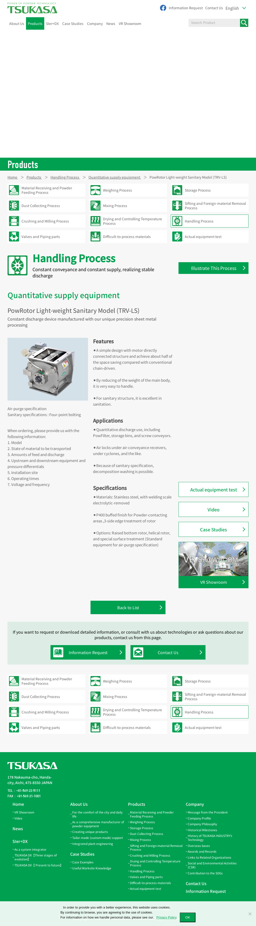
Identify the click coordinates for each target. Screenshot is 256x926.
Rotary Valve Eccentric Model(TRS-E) (216, 328)
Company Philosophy (202, 824)
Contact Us (214, 7)
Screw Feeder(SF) (203, 414)
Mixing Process (140, 839)
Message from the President (208, 812)
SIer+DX (52, 23)
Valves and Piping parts (146, 877)
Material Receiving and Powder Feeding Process (152, 814)
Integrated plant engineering (92, 843)
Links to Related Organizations (209, 857)
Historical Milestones (202, 830)
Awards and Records (202, 851)
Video (214, 509)
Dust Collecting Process (146, 834)
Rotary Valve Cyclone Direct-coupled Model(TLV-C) (211, 312)
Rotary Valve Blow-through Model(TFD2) (210, 375)
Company (95, 23)
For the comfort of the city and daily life (97, 814)
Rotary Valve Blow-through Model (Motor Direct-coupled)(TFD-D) (216, 343)
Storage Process (141, 828)
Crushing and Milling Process (150, 855)
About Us (16, 23)
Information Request (186, 7)
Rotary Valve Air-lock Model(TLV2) (216, 387)
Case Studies (73, 23)
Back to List (128, 607)
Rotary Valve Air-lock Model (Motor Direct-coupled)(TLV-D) (216, 359)
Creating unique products (90, 832)
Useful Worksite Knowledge (91, 868)
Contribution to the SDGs (205, 873)
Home (18, 804)
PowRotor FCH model (206, 435)
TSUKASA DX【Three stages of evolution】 (35, 857)
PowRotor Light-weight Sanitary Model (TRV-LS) (214, 464)
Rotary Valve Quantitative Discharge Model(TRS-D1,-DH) (213, 401)
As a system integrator (30, 849)
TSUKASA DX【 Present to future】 (38, 865)
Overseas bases (199, 845)
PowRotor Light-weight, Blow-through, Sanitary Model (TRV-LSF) (217, 448)
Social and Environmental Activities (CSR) (212, 865)
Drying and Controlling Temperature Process (155, 863)
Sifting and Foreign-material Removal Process (156, 847)
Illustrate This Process (213, 268)
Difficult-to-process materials (150, 883)
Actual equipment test (213, 489)
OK (187, 917)
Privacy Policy (166, 917)
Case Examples (83, 862)
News (110, 23)
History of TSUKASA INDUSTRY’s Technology (210, 838)
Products (35, 23)
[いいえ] (249, 913)
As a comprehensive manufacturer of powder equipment (98, 824)
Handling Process (142, 871)
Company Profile (199, 818)
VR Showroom (130, 23)
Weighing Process (142, 822)
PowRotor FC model (205, 424)
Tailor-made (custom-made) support (97, 837)
